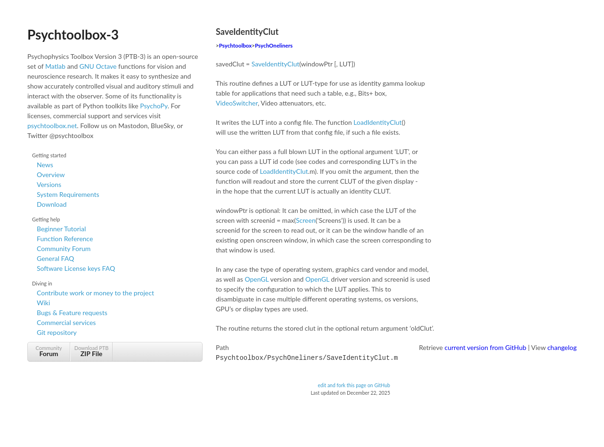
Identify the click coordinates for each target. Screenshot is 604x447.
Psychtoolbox (235, 45)
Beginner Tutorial (61, 229)
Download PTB (91, 351)
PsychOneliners (274, 45)
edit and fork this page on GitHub (354, 384)
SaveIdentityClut (276, 64)
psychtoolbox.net (52, 126)
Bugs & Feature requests (72, 313)
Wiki (43, 303)
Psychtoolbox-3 (73, 34)
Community (49, 351)
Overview (51, 175)
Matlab (55, 66)
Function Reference (65, 239)
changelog (562, 347)
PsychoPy (154, 106)
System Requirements (68, 194)
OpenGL (257, 279)
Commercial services (66, 322)
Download (51, 204)
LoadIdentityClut (377, 122)
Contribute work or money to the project (95, 293)
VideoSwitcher (237, 103)
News (45, 165)
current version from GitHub (486, 347)
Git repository (57, 332)
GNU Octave (98, 66)
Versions (49, 184)
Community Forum (63, 248)
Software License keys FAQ (76, 268)
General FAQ (55, 258)
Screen (306, 220)
